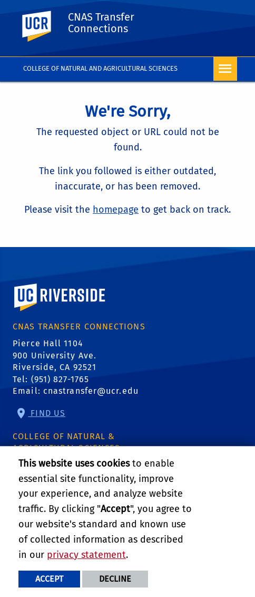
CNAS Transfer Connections (101, 23)
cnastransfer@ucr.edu (91, 391)
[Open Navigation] (225, 69)
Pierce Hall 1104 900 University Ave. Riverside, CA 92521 (54, 355)
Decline (115, 579)
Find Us (46, 413)
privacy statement (86, 555)
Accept (49, 579)
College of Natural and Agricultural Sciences (100, 68)
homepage (116, 209)
